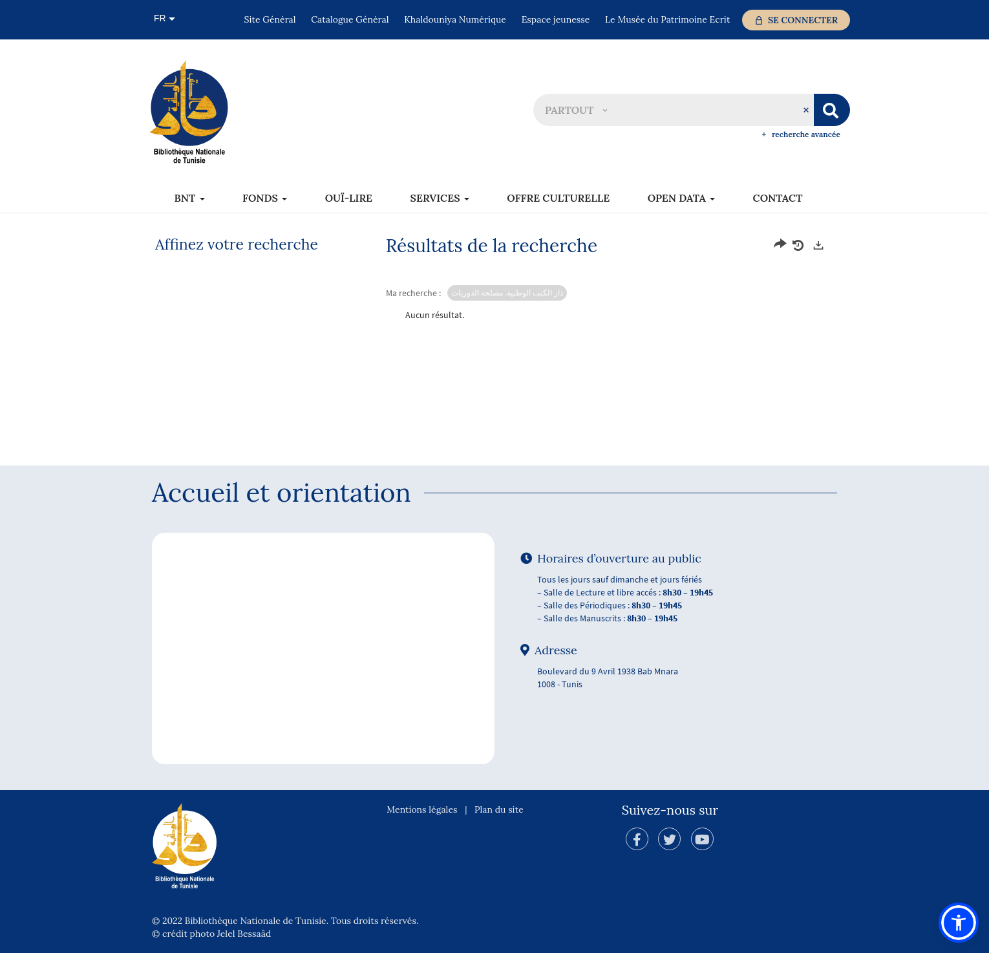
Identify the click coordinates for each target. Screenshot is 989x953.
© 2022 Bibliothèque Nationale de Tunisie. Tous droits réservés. (285, 920)
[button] (576, 110)
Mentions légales (422, 809)
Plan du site (499, 809)
